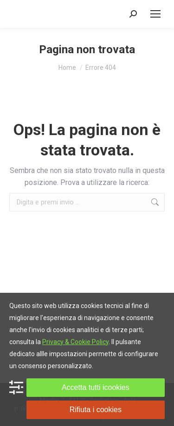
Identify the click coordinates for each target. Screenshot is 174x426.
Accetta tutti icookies (95, 387)
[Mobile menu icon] (155, 14)
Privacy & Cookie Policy (75, 342)
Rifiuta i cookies (96, 410)
